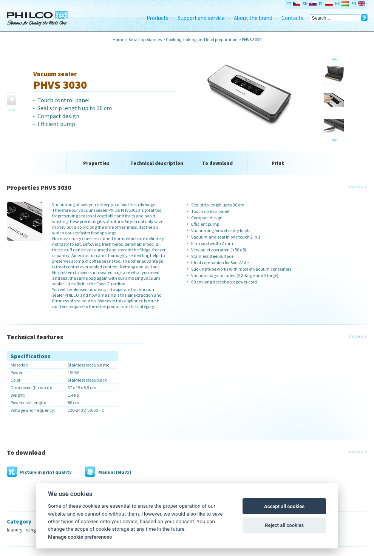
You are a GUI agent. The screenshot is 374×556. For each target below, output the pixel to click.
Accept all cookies (284, 506)
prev (11, 109)
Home (118, 39)
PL (321, 3)
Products (157, 18)
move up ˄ (358, 186)
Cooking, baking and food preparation (202, 39)
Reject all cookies (284, 525)
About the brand (253, 18)
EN (353, 3)
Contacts (292, 18)
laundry (14, 530)
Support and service (201, 18)
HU (337, 3)
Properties (96, 163)
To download (217, 163)
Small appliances (145, 39)
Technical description (156, 163)
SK (305, 3)
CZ (289, 3)
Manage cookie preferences (80, 537)
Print (278, 163)
